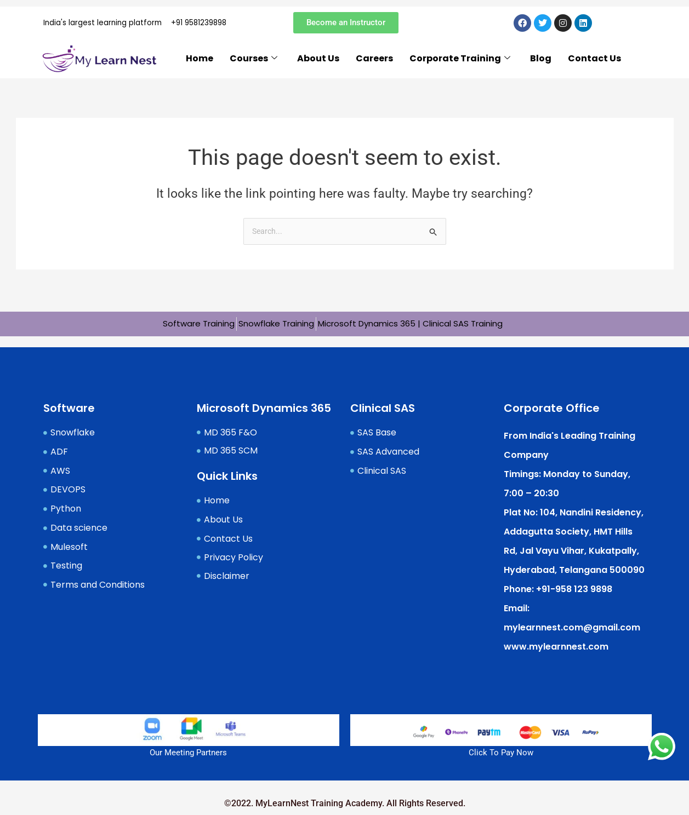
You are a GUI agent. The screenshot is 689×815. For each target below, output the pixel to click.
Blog (540, 61)
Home (199, 61)
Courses (253, 62)
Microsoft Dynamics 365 (264, 407)
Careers (374, 61)
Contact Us (594, 61)
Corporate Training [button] (459, 62)
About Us (318, 61)
